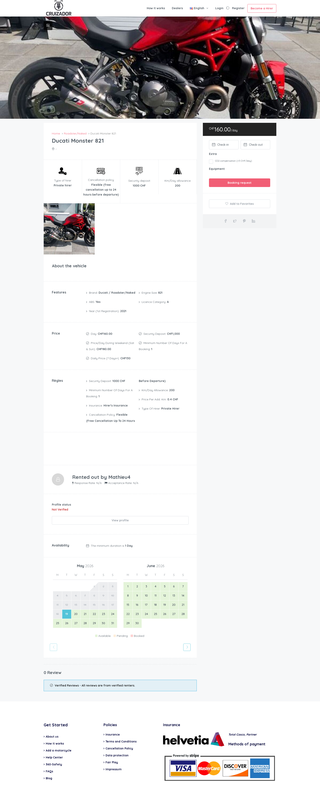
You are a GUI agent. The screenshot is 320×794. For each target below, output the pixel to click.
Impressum (114, 755)
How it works (156, 8)
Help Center (54, 743)
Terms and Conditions (121, 727)
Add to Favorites (239, 204)
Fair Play (112, 748)
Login (219, 8)
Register (238, 8)
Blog (49, 764)
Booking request (239, 183)
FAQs (49, 757)
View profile (120, 507)
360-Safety (54, 750)
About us (52, 722)
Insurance (113, 720)
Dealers (177, 8)
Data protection (117, 741)
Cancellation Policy (119, 734)
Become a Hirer (262, 8)
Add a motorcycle (58, 736)
